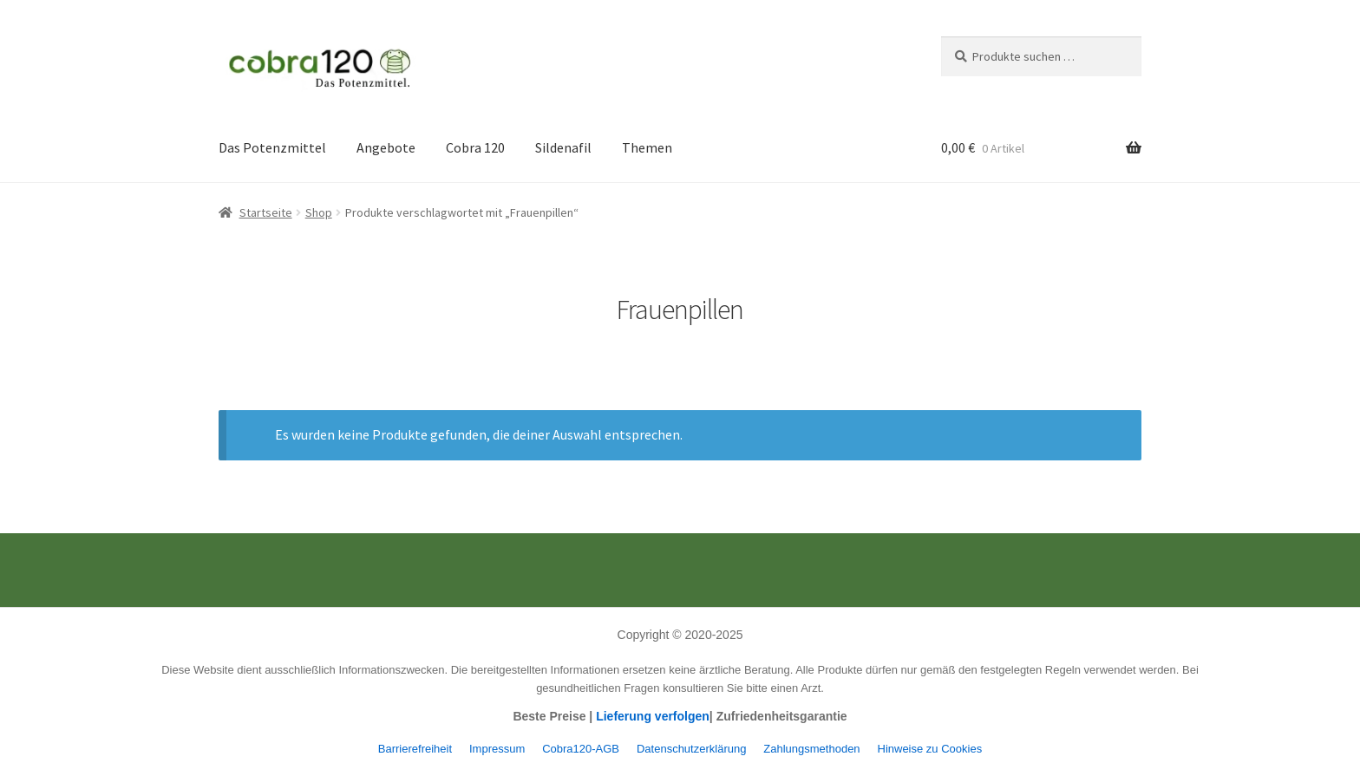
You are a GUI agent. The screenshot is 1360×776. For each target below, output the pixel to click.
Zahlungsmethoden (811, 748)
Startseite (265, 212)
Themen (647, 147)
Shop (318, 212)
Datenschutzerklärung (691, 748)
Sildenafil (563, 147)
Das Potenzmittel (272, 147)
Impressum (497, 748)
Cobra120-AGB (580, 748)
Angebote (385, 147)
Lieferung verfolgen (652, 716)
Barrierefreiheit (415, 748)
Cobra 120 (475, 147)
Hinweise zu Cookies (930, 748)
